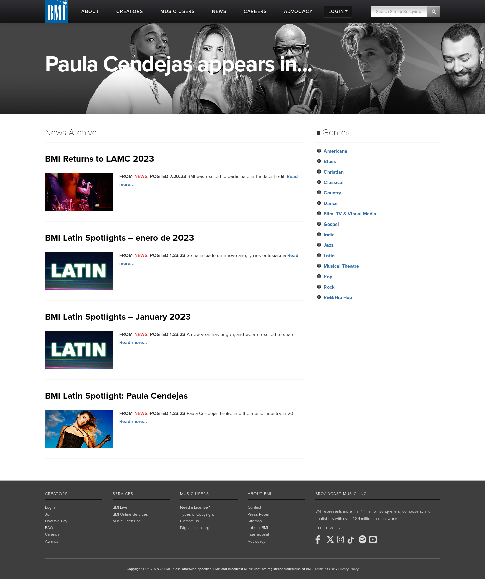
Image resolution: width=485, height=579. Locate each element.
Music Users (194, 493)
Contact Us (189, 521)
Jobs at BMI (258, 527)
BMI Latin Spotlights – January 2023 (118, 317)
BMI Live (120, 507)
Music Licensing (127, 521)
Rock (329, 287)
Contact (254, 507)
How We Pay (56, 521)
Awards (51, 541)
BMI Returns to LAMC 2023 (99, 159)
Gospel (331, 224)
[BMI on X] (331, 539)
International (258, 534)
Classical (334, 182)
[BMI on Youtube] (374, 539)
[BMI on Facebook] (320, 539)
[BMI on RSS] (385, 539)
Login (50, 507)
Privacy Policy (348, 569)
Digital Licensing (194, 527)
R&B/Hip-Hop (338, 297)
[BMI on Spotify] (363, 539)
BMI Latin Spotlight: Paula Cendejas (116, 396)
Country (332, 193)
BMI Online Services (130, 514)
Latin (329, 256)
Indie (329, 235)
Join (48, 514)
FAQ (49, 527)
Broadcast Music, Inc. (341, 493)
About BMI (259, 493)
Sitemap (255, 521)
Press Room (258, 514)
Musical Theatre (341, 266)
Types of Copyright (197, 514)
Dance (331, 203)
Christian (334, 172)
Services (123, 493)
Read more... (133, 342)
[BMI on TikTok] (352, 540)
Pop (328, 277)
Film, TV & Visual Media (350, 214)
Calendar (53, 534)
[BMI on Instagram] (341, 539)
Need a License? (195, 507)
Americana (335, 151)
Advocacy (256, 541)
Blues (330, 161)
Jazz (329, 245)
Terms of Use (325, 569)
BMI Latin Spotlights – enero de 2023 (119, 238)
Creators (56, 493)
